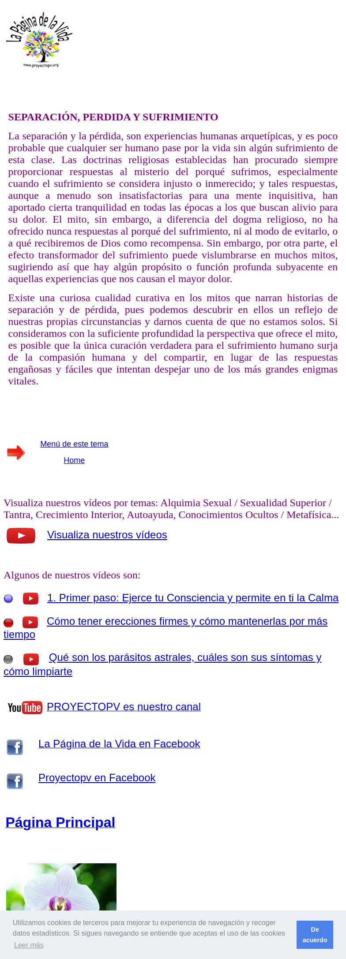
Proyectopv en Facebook (97, 778)
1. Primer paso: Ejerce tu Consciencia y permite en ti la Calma (192, 598)
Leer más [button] (29, 945)
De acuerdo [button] (315, 935)
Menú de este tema (74, 444)
